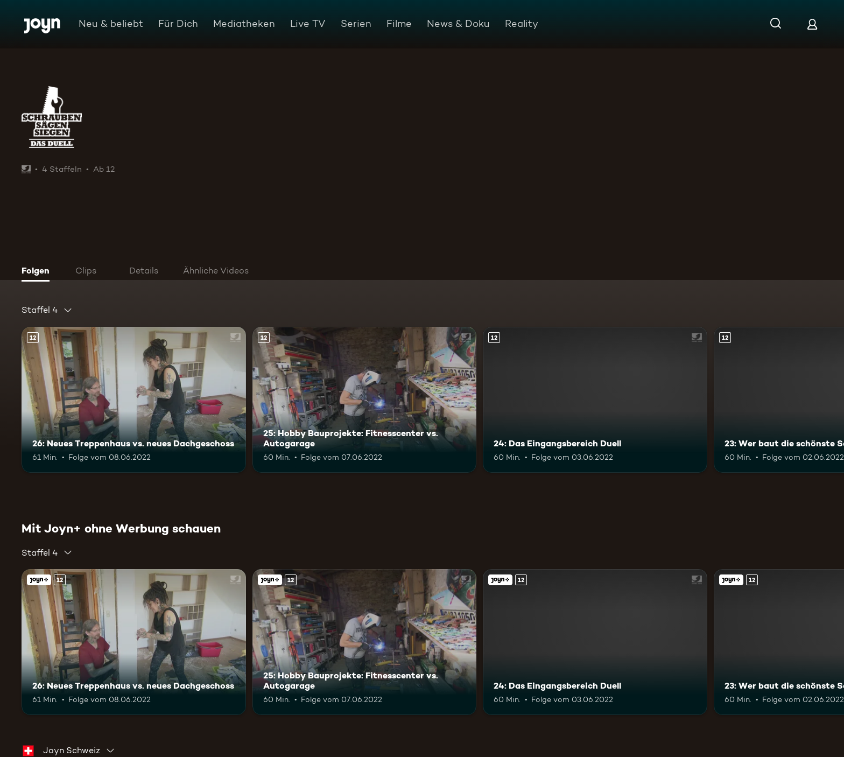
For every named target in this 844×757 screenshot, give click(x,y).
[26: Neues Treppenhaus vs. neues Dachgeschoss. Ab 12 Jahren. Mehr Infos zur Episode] (134, 400)
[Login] (812, 24)
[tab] (38, 272)
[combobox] (47, 310)
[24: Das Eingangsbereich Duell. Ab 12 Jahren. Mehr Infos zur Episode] (595, 400)
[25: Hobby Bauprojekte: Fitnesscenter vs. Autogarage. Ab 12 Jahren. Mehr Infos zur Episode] (364, 400)
